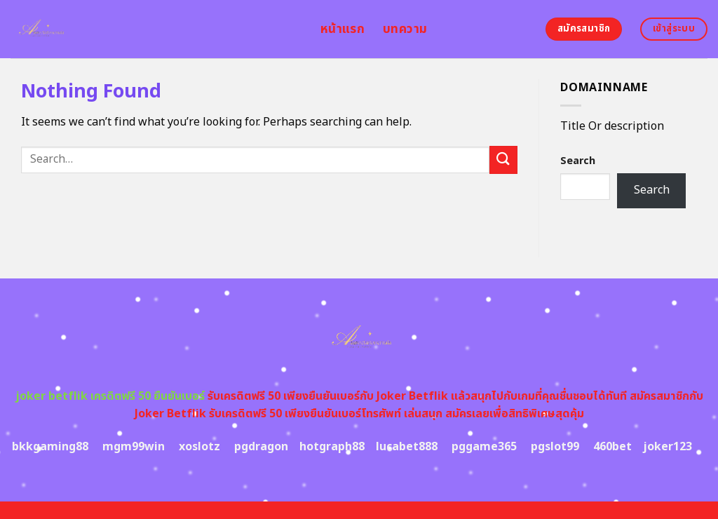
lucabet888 (407, 446)
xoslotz (199, 446)
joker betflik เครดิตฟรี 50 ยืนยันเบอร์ (110, 396)
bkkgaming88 (50, 446)
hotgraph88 (332, 446)
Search (577, 161)
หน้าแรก (342, 29)
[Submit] (503, 159)
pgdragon (261, 446)
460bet (612, 446)
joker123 (667, 446)
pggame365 (484, 446)
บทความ (405, 29)
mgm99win (133, 446)
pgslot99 (555, 446)
